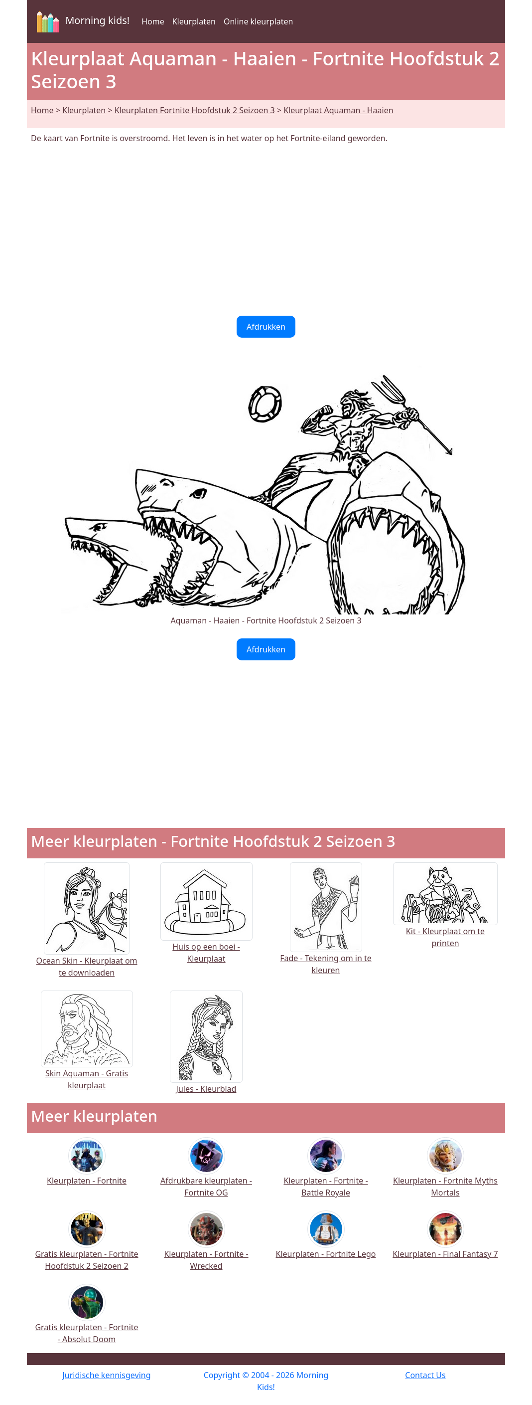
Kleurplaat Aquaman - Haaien (338, 110)
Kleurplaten (194, 21)
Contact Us (425, 1375)
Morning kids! (81, 21)
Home (152, 21)
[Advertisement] (266, 230)
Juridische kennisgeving (106, 1375)
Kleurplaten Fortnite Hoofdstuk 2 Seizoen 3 (195, 110)
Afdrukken (266, 326)
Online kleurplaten (258, 21)
